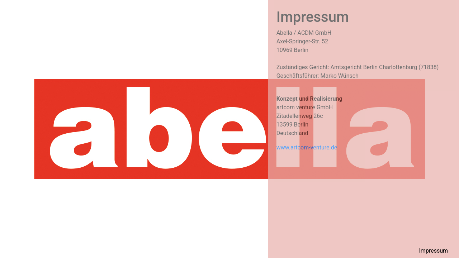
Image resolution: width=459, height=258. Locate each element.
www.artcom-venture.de (306, 147)
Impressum (433, 250)
